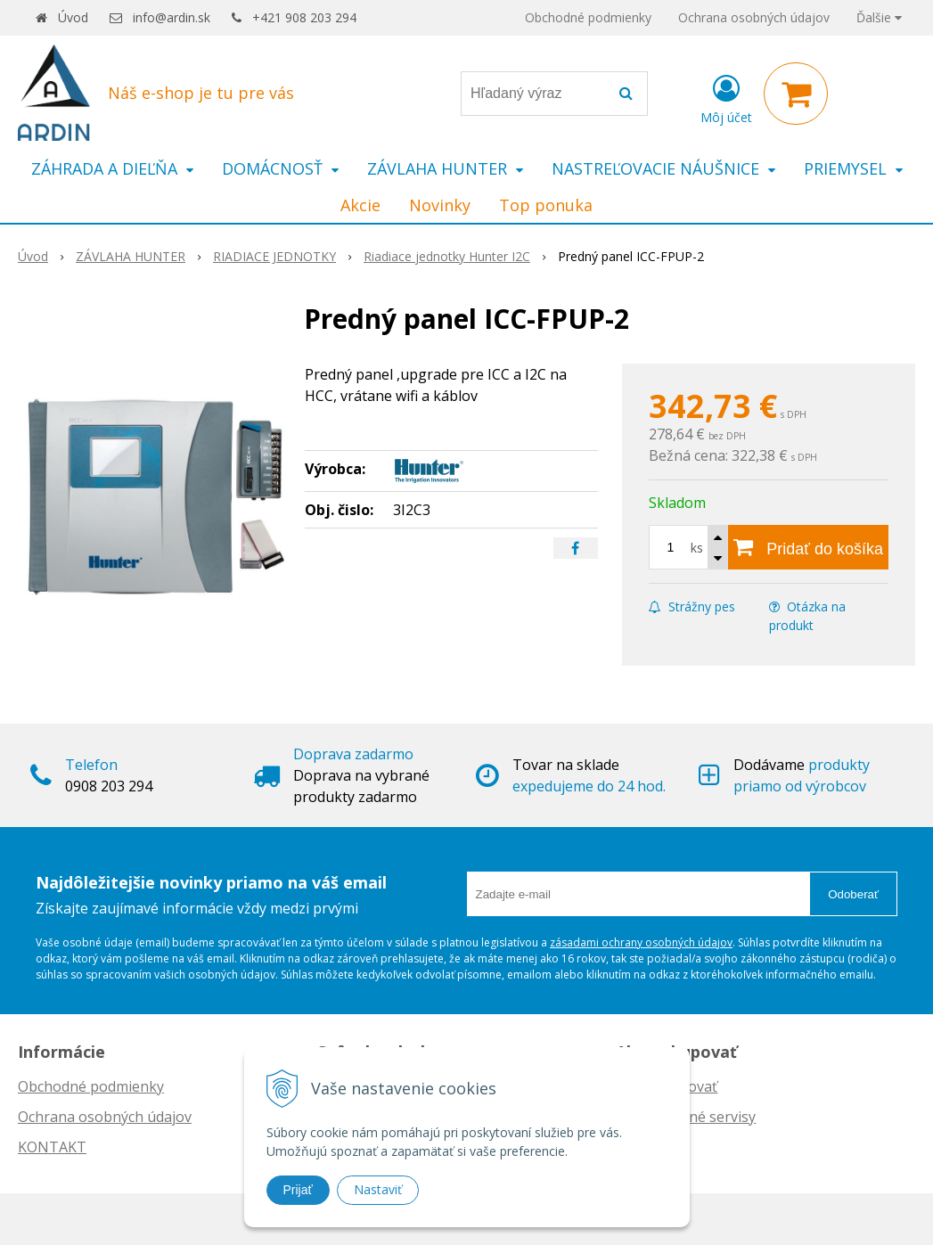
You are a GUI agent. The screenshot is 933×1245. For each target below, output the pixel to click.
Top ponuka (546, 205)
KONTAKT (52, 1147)
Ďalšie (879, 17)
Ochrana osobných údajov (754, 17)
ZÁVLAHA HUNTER (130, 256)
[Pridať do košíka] (808, 547)
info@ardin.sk (171, 17)
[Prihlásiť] (726, 97)
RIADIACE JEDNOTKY (274, 256)
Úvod (73, 17)
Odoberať (853, 894)
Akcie (360, 205)
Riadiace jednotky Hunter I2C (447, 256)
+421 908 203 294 (304, 17)
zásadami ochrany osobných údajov (641, 942)
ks (697, 547)
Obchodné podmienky (588, 17)
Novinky (440, 205)
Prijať (298, 1190)
